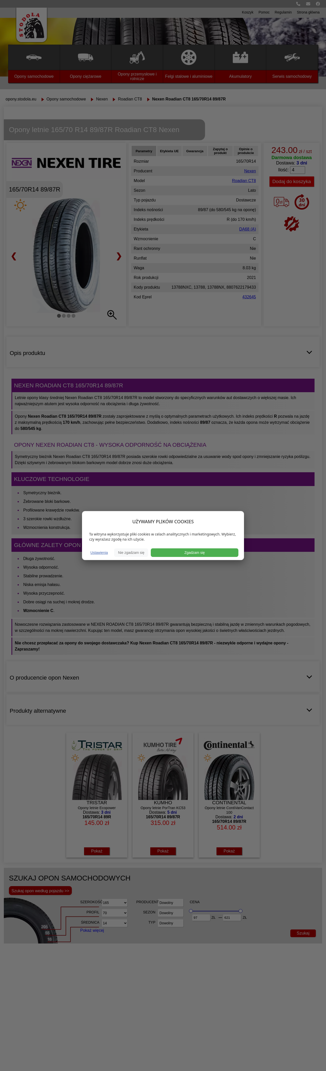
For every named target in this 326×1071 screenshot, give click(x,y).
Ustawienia (99, 553)
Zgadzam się (194, 553)
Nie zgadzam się (131, 553)
